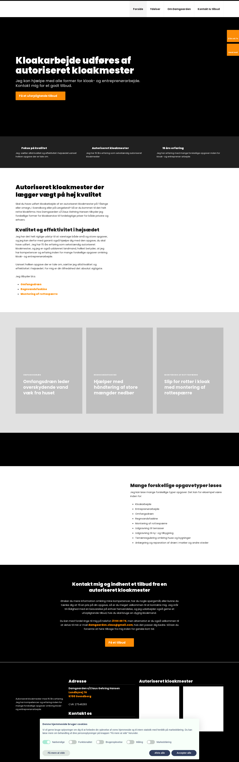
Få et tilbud (117, 642)
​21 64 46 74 (119, 621)
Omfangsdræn (31, 284)
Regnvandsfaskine (34, 289)
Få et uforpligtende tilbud (38, 96)
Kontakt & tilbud (209, 9)
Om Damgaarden (179, 9)
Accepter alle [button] (184, 753)
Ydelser (155, 9)
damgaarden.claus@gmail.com (110, 625)
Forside (138, 9)
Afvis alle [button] (160, 753)
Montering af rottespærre (39, 294)
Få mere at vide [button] (56, 753)
